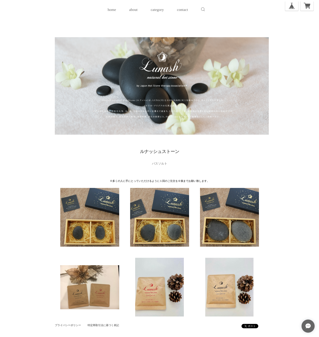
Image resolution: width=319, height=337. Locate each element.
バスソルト (159, 163)
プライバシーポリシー (68, 325)
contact (182, 10)
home (112, 10)
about (133, 10)
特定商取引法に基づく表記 (103, 325)
